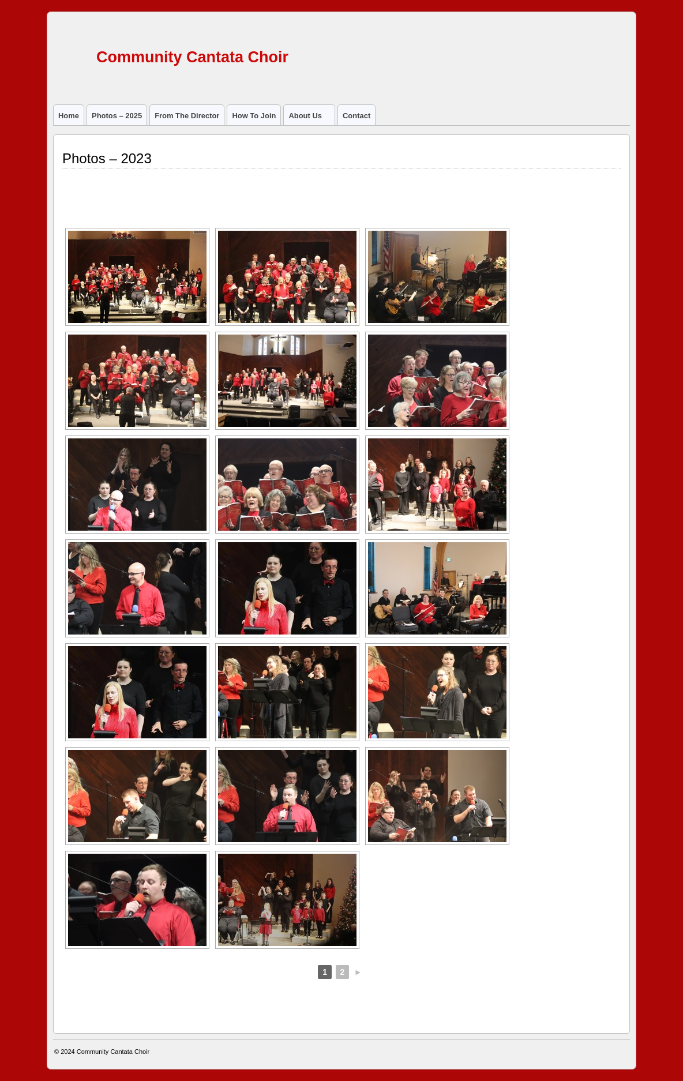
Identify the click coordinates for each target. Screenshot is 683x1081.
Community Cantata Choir (192, 57)
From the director (187, 115)
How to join (254, 115)
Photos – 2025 (117, 115)
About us (310, 118)
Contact (356, 115)
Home (68, 115)
